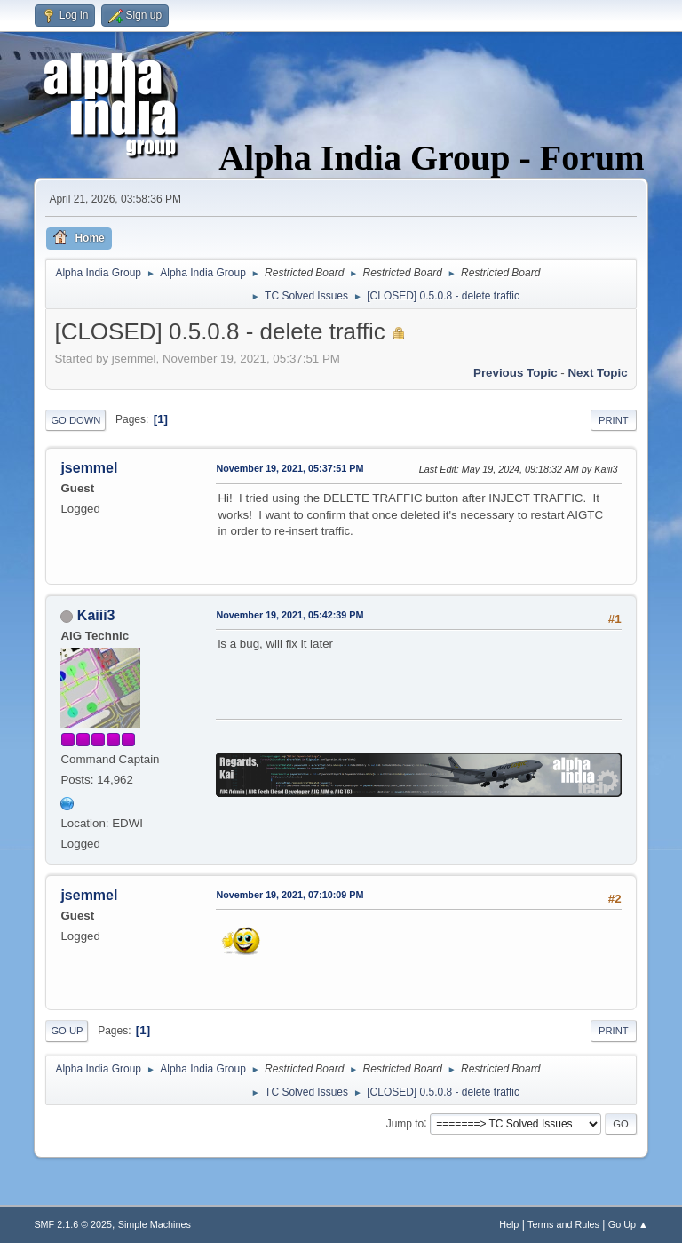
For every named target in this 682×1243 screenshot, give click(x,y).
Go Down (75, 420)
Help (509, 1224)
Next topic (597, 372)
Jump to (405, 1123)
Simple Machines (154, 1224)
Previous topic (515, 372)
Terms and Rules (563, 1224)
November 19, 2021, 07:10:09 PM (289, 894)
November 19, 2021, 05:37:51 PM (289, 468)
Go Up (67, 1030)
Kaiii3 (96, 615)
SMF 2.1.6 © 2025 (73, 1224)
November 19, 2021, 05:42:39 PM (289, 615)
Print (614, 420)
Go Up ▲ (628, 1224)
